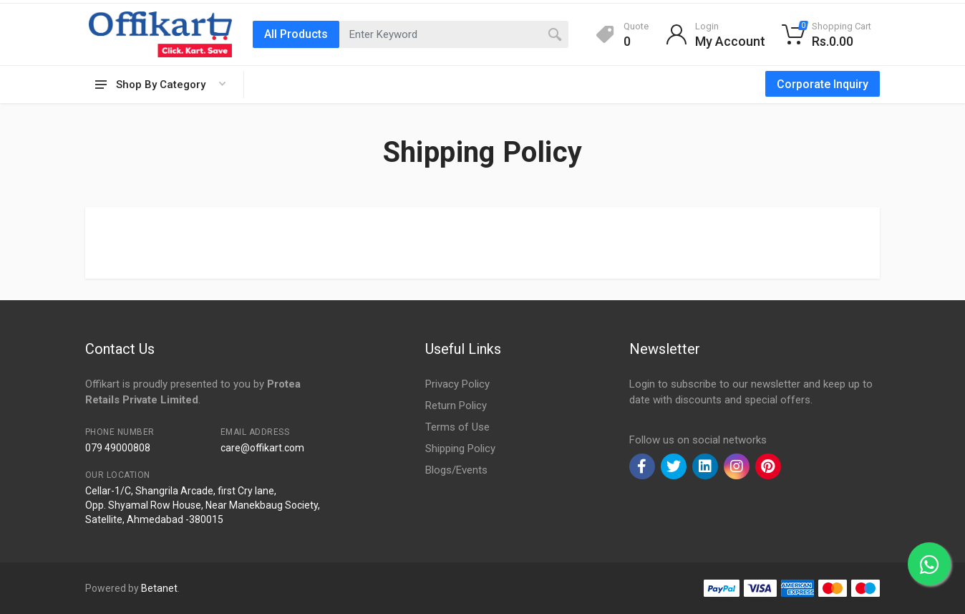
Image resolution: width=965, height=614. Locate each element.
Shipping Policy (460, 448)
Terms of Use (457, 427)
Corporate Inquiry (822, 84)
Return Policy (456, 405)
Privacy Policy (457, 384)
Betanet (159, 588)
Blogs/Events (456, 470)
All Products (296, 34)
